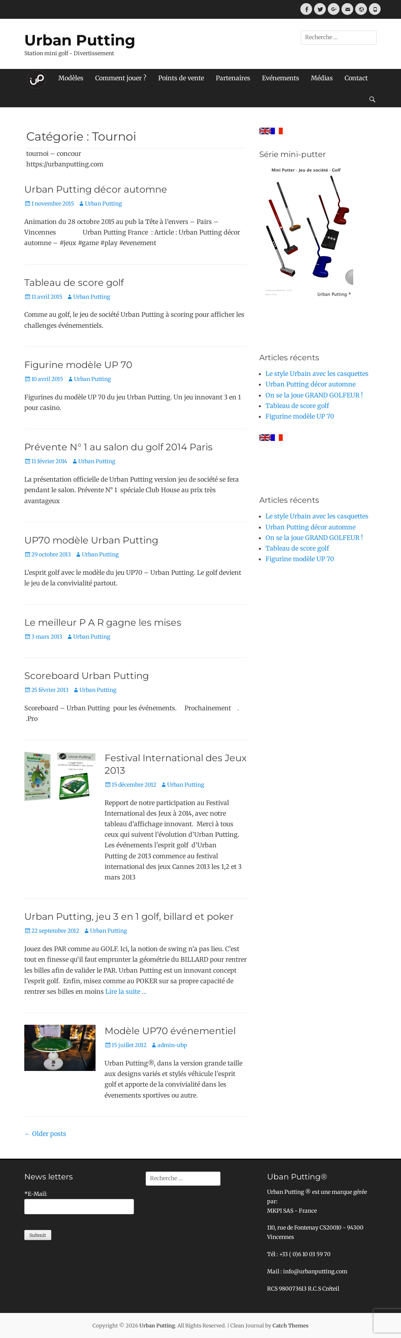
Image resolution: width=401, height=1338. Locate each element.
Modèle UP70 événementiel (170, 1030)
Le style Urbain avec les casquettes (317, 373)
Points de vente (181, 78)
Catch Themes (291, 1325)
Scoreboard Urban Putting (86, 675)
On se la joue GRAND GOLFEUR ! (314, 395)
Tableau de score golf (74, 282)
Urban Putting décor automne (95, 189)
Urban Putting (79, 40)
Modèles (70, 78)
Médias (322, 78)
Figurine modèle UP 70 (78, 364)
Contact (356, 78)
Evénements (280, 78)
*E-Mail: (35, 1193)
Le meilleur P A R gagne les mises (102, 622)
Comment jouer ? (120, 78)
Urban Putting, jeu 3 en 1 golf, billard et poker (129, 916)
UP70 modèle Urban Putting (91, 540)
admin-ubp (172, 1045)
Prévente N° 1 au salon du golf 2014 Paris (118, 447)
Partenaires (233, 78)
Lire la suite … (126, 991)
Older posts (45, 1134)
